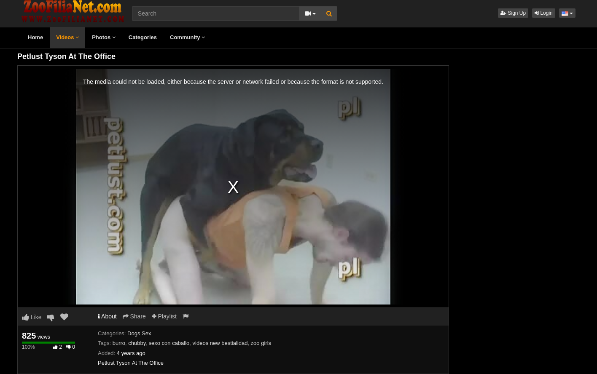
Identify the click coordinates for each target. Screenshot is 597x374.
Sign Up (513, 13)
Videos (67, 37)
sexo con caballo (168, 343)
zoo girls (261, 343)
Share (134, 316)
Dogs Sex (139, 333)
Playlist (164, 316)
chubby (136, 343)
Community (187, 37)
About (107, 316)
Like (32, 317)
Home (35, 37)
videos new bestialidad (220, 343)
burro (119, 343)
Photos (104, 37)
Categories (143, 37)
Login (544, 13)
